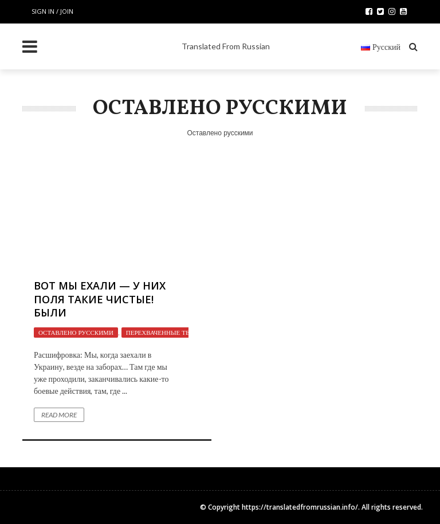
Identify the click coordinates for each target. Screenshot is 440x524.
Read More (59, 414)
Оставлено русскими (75, 333)
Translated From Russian (226, 46)
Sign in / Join (52, 11)
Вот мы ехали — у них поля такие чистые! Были (100, 299)
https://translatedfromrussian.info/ (300, 507)
